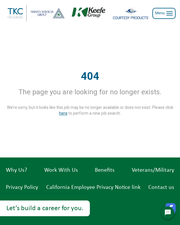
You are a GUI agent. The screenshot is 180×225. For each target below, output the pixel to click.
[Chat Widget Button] (167, 212)
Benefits (105, 170)
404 (90, 76)
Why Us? (16, 170)
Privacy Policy (22, 187)
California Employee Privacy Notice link (93, 187)
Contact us (161, 187)
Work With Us (61, 170)
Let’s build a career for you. (44, 208)
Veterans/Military (153, 170)
